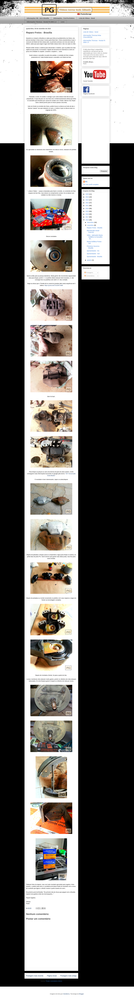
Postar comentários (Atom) (54, 981)
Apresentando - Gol (93, 253)
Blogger (81, 994)
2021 (87, 205)
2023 (87, 200)
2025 (87, 194)
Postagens (88, 272)
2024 (87, 197)
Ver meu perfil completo (91, 184)
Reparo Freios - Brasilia (94, 228)
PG (86, 182)
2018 (87, 214)
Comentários (89, 276)
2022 (87, 203)
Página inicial (52, 976)
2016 (87, 220)
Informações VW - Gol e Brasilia (38, 18)
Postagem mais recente (34, 976)
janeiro (89, 260)
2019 (87, 211)
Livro (62, 22)
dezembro (90, 222)
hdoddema (66, 994)
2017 (87, 217)
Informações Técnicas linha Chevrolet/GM (92, 36)
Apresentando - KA (93, 251)
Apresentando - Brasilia (94, 256)
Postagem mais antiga (68, 976)
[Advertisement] (95, 130)
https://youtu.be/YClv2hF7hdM (53, 285)
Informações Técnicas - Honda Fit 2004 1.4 (41, 22)
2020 (87, 208)
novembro (90, 225)
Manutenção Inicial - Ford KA (93, 231)
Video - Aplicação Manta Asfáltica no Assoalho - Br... (95, 237)
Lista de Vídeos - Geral (87, 18)
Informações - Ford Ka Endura (63, 18)
